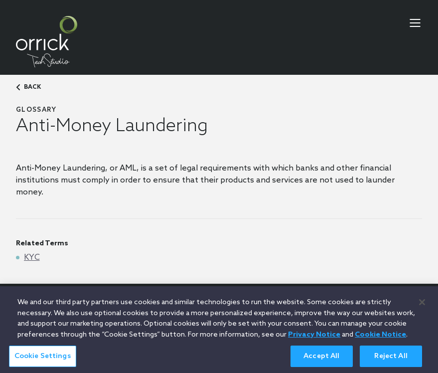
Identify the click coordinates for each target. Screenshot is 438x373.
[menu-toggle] (415, 23)
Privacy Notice (314, 339)
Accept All (321, 361)
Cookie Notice (380, 339)
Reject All (390, 361)
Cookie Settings (42, 361)
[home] (46, 41)
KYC (32, 257)
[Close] (422, 307)
